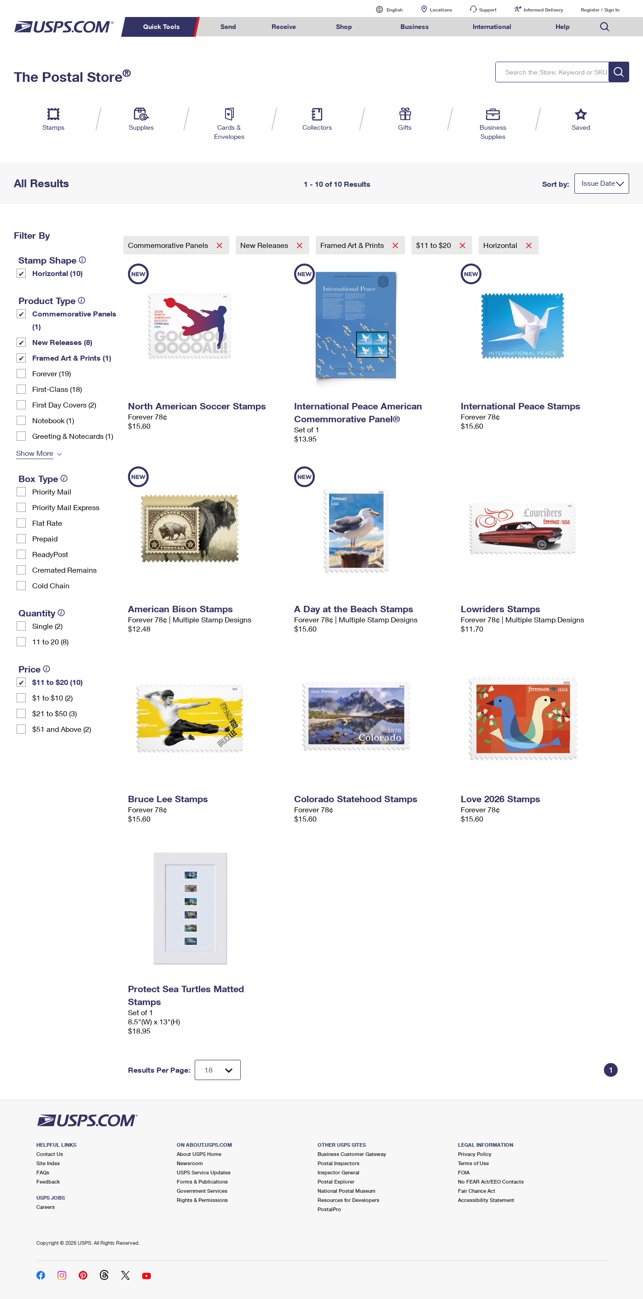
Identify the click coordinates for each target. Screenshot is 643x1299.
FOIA (463, 1172)
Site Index (48, 1163)
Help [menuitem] (563, 26)
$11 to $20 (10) (57, 682)
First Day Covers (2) (64, 404)
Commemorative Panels (169, 245)
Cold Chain (51, 585)
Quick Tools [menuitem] (161, 26)
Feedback (48, 1181)
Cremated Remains (64, 569)
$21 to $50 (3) (54, 713)
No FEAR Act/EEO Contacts (491, 1181)
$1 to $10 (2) (52, 697)
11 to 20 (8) (50, 641)
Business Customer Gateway (352, 1154)
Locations (441, 9)
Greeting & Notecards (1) (72, 435)
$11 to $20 (434, 245)
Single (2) (47, 625)
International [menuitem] (492, 26)
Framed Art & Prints (353, 245)
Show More (34, 452)
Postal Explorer (336, 1181)
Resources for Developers (348, 1200)
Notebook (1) (53, 420)
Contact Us (49, 1154)
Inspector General (338, 1172)
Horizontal (501, 245)
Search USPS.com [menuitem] (604, 27)
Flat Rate (47, 522)
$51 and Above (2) (61, 728)
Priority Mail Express (65, 507)
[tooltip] (82, 260)
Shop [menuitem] (344, 26)
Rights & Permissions (202, 1200)
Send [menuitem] (228, 26)
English (385, 9)
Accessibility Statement (486, 1200)
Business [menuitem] (414, 26)
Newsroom (190, 1163)
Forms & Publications (202, 1181)
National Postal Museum (347, 1191)
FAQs (42, 1172)
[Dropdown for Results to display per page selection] (218, 1070)
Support (488, 9)
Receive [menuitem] (284, 26)
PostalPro (329, 1209)
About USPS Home (199, 1154)
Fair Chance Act (476, 1191)
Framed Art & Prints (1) (71, 357)
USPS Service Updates (204, 1172)
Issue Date (598, 183)
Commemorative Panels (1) (74, 320)
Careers (45, 1207)
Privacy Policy (475, 1154)
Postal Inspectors (338, 1163)
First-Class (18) (57, 389)
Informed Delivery (543, 9)
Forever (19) (51, 373)
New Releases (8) (62, 342)
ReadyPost (50, 554)
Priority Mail (51, 491)
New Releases (265, 245)
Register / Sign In (600, 9)
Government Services (202, 1191)
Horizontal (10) (57, 273)
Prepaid (45, 538)
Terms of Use (473, 1163)
